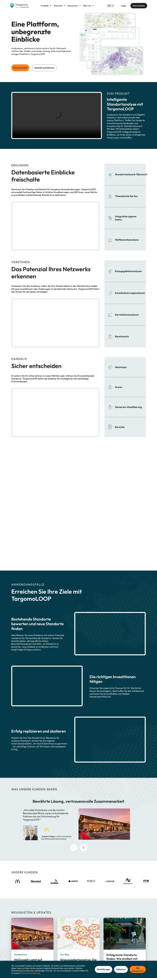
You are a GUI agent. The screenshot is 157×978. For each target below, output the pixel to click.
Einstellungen (103, 969)
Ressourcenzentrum (122, 957)
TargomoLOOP (68, 952)
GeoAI (64, 957)
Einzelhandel (93, 952)
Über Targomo (119, 952)
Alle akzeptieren (138, 969)
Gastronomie (93, 957)
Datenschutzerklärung (30, 973)
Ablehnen (121, 969)
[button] (73, 771)
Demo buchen (20, 67)
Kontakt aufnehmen (44, 67)
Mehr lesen (19, 906)
